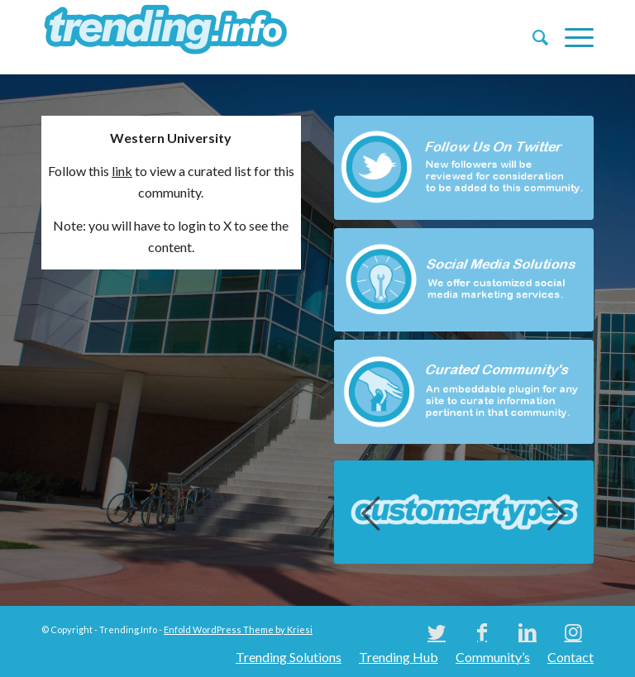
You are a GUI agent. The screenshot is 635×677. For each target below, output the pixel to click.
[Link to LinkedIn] (527, 631)
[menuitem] (532, 37)
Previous (371, 512)
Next (556, 512)
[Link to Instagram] (573, 631)
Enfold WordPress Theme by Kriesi (238, 629)
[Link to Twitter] (436, 631)
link (122, 171)
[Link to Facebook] (482, 631)
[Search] (532, 37)
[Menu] (571, 37)
